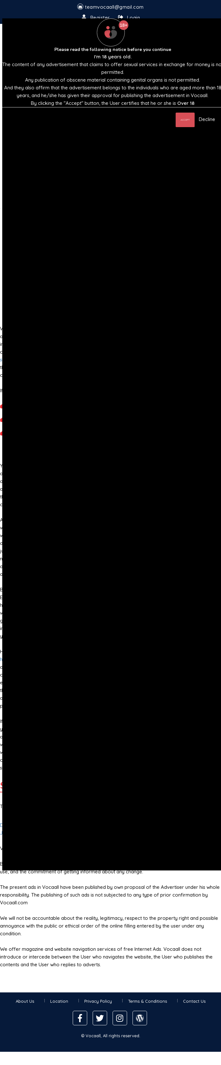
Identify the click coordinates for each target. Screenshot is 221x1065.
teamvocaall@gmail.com (114, 7)
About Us (25, 1001)
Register (100, 18)
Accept (185, 119)
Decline (207, 119)
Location (59, 1001)
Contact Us (194, 1001)
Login (133, 18)
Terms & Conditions (147, 1001)
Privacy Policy (98, 1001)
